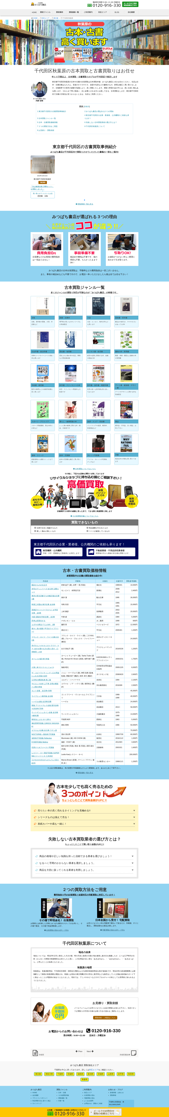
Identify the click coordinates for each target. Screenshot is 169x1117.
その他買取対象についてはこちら (85, 516)
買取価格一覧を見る (85, 773)
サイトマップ (36, 1103)
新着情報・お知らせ (117, 1092)
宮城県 (100, 1074)
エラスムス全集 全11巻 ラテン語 (44, 730)
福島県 (80, 1074)
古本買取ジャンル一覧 (46, 118)
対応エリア (45, 18)
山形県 (110, 1074)
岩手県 (121, 1074)
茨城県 (70, 1074)
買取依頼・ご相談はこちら (105, 1018)
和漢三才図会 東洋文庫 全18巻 (43, 604)
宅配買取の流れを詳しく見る (113, 930)
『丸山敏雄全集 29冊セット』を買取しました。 (42, 188)
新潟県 (90, 1074)
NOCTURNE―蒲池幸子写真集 (43, 734)
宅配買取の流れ (89, 1098)
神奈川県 (49, 1074)
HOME (35, 18)
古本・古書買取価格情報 (47, 122)
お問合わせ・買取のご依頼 (93, 1103)
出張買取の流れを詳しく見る (57, 930)
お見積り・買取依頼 (45, 130)
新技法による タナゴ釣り (41, 719)
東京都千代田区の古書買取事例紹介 (51, 111)
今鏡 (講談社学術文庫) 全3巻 (43, 617)
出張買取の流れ (89, 1095)
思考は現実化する (38, 621)
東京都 (56, 18)
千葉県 (60, 1074)
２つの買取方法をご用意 (47, 126)
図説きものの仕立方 (39, 585)
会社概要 (35, 1095)
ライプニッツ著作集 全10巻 (42, 696)
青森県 (84, 1079)
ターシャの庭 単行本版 (40, 659)
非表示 (86, 106)
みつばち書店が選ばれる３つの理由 (98, 111)
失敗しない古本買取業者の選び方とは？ (100, 122)
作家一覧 (61, 1101)
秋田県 (131, 1074)
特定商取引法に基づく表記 (41, 1101)
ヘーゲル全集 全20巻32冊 (41, 701)
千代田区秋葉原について (94, 126)
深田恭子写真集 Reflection (42, 738)
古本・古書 (62, 1092)
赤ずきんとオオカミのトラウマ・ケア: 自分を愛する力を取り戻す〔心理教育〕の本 (45, 649)
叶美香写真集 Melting (40, 742)
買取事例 (113, 1095)
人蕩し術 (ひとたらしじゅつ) (43, 667)
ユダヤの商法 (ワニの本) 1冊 (43, 625)
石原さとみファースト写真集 (43, 747)
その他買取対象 (63, 1095)
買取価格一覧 (62, 1098)
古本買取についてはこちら (85, 469)
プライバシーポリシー (40, 1098)
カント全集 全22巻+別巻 (42, 691)
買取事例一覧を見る (85, 204)
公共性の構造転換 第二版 (41, 680)
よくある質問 (88, 1101)
